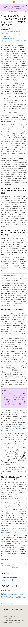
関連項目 (4, 42)
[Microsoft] (14, 2)
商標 (10, 622)
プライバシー (15, 618)
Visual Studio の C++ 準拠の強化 (9, 567)
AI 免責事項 (5, 616)
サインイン (24, 2)
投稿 (10, 618)
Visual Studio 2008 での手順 (8, 38)
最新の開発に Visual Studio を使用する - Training (12, 594)
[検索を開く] (19, 2)
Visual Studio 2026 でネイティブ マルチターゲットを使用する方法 (14, 32)
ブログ (4, 618)
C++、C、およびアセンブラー (11, 11)
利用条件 (5, 622)
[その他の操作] (25, 12)
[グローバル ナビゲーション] (1, 2)
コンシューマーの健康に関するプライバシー (13, 620)
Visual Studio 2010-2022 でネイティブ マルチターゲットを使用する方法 (14, 35)
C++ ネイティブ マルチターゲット (11, 428)
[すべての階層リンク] (2, 12)
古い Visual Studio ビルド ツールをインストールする (14, 40)
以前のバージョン (14, 616)
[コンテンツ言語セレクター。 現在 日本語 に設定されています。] (6, 609)
